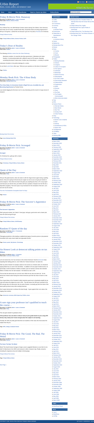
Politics (8, 49)
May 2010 (56, 372)
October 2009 (57, 386)
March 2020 (56, 169)
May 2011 (56, 349)
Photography (56, 57)
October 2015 (57, 245)
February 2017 (57, 214)
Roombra (38, 31)
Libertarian (57, 70)
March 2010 (56, 376)
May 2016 (56, 231)
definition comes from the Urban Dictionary (18, 53)
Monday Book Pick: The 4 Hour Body (18, 77)
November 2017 (57, 202)
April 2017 (56, 210)
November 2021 (57, 163)
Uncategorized (57, 129)
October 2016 (57, 221)
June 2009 (56, 394)
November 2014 (57, 267)
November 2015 (57, 243)
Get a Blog (80, 421)
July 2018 (55, 188)
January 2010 (57, 380)
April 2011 (56, 351)
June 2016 (56, 229)
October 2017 (57, 204)
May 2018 (56, 192)
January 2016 (57, 239)
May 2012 (56, 325)
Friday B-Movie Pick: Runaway (15, 17)
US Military (56, 131)
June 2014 (56, 276)
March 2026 (56, 141)
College (8, 326)
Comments (91, 2)
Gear (56, 121)
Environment (56, 31)
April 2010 (56, 374)
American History (59, 39)
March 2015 (56, 259)
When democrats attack (61, 98)
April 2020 (56, 167)
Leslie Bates (10, 66)
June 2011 (56, 347)
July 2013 (55, 298)
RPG (54, 102)
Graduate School (14, 326)
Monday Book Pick (11, 81)
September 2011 (57, 341)
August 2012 (56, 320)
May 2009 (56, 396)
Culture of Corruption (60, 66)
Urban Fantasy (59, 114)
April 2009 (56, 398)
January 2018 (57, 198)
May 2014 (56, 278)
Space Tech (58, 127)
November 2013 (57, 290)
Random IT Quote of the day (13, 228)
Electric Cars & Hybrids (61, 119)
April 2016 (56, 233)
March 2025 (56, 145)
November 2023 (57, 157)
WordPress (56, 414)
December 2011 (57, 335)
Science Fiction (15, 20)
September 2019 (57, 170)
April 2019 (56, 176)
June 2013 (56, 300)
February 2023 (57, 161)
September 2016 (57, 223)
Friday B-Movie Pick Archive (7, 217)
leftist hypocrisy (18, 295)
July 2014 (55, 274)
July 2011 (55, 345)
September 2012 (57, 318)
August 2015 (56, 249)
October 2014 (57, 269)
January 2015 (57, 263)
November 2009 (57, 384)
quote (8, 242)
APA (4, 326)
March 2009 (56, 400)
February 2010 (57, 378)
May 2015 (56, 255)
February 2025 (57, 147)
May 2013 (56, 302)
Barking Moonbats (59, 61)
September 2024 (57, 149)
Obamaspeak (58, 76)
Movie (12, 38)
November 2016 (57, 220)
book (4, 138)
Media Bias (58, 72)
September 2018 (57, 184)
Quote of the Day (8, 170)
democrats (41, 260)
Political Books (54, 12)
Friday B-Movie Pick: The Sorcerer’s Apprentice (23, 202)
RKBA (56, 86)
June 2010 (56, 371)
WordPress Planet (58, 406)
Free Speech (58, 68)
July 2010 (55, 369)
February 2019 (57, 180)
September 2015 (57, 247)
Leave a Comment (20, 19)
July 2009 (55, 392)
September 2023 (57, 159)
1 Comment (19, 254)
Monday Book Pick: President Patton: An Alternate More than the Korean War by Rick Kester (82, 21)
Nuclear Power (59, 29)
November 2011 (57, 337)
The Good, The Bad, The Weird (8, 344)
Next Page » (3, 365)
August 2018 (56, 186)
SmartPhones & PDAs (60, 125)
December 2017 (57, 200)
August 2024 (56, 151)
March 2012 (56, 329)
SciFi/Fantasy (18, 221)
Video (54, 133)
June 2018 (56, 190)
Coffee (55, 19)
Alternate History (59, 106)
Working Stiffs (57, 135)
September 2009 (57, 388)
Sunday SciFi (58, 112)
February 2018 (57, 196)
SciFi (25, 38)
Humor (19, 163)
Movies (8, 20)
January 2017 (57, 216)
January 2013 (57, 310)
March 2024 (56, 153)
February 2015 (57, 261)
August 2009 (56, 390)
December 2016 (57, 218)
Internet (57, 123)
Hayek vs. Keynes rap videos (38, 12)
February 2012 (57, 331)
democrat (5, 295)
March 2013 (56, 306)
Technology (9, 232)
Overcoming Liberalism (61, 80)
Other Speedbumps (20, 12)
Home (2, 12)
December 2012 (57, 312)
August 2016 (56, 225)
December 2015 (57, 241)
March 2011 (56, 353)
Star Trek (57, 110)
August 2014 (56, 272)
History (55, 37)
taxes (28, 295)
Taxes (17, 255)
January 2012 (57, 333)
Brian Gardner (32, 421)
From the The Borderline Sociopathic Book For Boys (13, 190)
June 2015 (56, 253)
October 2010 (57, 363)
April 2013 (56, 304)
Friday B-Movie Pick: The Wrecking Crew (81, 31)
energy (55, 27)
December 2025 (57, 143)
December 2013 (57, 288)
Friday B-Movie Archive (6, 34)
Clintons (57, 63)
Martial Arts (56, 43)
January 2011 (57, 357)
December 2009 (57, 382)
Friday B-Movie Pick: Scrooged (15, 145)
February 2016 (57, 237)
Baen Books (58, 108)
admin (13, 19)
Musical (57, 55)
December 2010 (57, 359)
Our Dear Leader (59, 78)
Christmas (5, 163)
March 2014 (56, 282)
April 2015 (56, 257)
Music (54, 49)
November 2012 (57, 314)
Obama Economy (59, 74)
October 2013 (57, 292)
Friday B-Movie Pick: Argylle (78, 25)
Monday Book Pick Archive (7, 134)
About (10, 12)
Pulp (54, 100)
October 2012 (57, 316)
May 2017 (56, 208)
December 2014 (57, 265)
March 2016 (56, 235)
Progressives (58, 84)
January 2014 (57, 286)
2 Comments (19, 231)
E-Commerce (56, 23)
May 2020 (56, 165)
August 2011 (56, 343)
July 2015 (55, 251)
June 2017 (56, 206)
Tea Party (57, 92)
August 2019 (56, 172)
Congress (57, 64)
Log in (55, 412)
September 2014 (57, 271)
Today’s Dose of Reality (11, 45)
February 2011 (57, 355)
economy (8, 255)
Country (57, 51)
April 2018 (56, 194)
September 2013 (57, 294)
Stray (7, 173)
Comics (55, 21)
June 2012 (56, 323)
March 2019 (56, 178)
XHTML (55, 416)
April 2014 (56, 280)
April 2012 (56, 327)
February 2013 (57, 308)
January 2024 (57, 155)
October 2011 (57, 339)
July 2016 (55, 227)
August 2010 (56, 367)
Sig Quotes (13, 242)
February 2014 (57, 284)
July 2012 (55, 321)
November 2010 (57, 361)
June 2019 (56, 174)
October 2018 (57, 182)
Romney (57, 88)
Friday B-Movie (7, 38)
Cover (56, 53)
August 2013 (56, 296)
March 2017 (56, 212)
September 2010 (57, 365)
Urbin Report (9, 4)
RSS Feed (82, 2)
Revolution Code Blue (16, 421)
